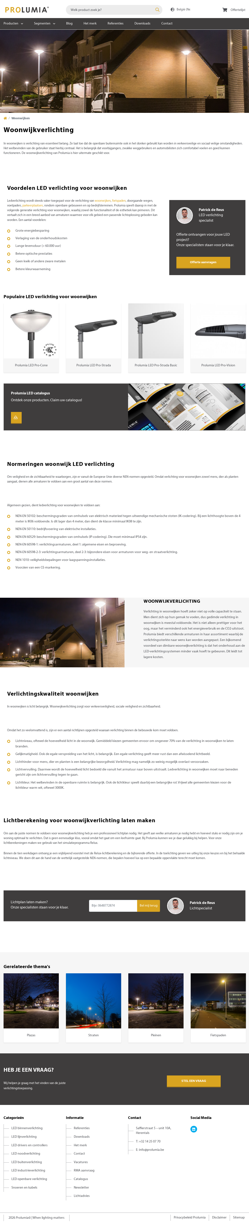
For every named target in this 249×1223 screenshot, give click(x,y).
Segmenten (42, 23)
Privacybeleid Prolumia (190, 1217)
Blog (69, 23)
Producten (11, 23)
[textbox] (114, 10)
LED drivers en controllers (29, 1145)
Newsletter (81, 1188)
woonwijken (103, 201)
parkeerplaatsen (32, 205)
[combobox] (114, 10)
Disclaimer (219, 1217)
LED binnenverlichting (27, 1128)
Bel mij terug (149, 906)
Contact (167, 23)
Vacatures (81, 1162)
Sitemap (239, 1217)
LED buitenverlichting (26, 1162)
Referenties (116, 23)
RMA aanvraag (84, 1170)
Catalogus (81, 1179)
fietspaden (119, 201)
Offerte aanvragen (203, 262)
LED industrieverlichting (28, 1170)
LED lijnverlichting (24, 1137)
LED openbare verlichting (29, 1179)
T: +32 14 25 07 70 (148, 1141)
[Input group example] (113, 906)
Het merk (90, 23)
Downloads (142, 23)
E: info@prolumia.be (150, 1150)
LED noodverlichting (25, 1154)
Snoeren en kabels (24, 1188)
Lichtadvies (82, 1196)
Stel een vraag (193, 1081)
